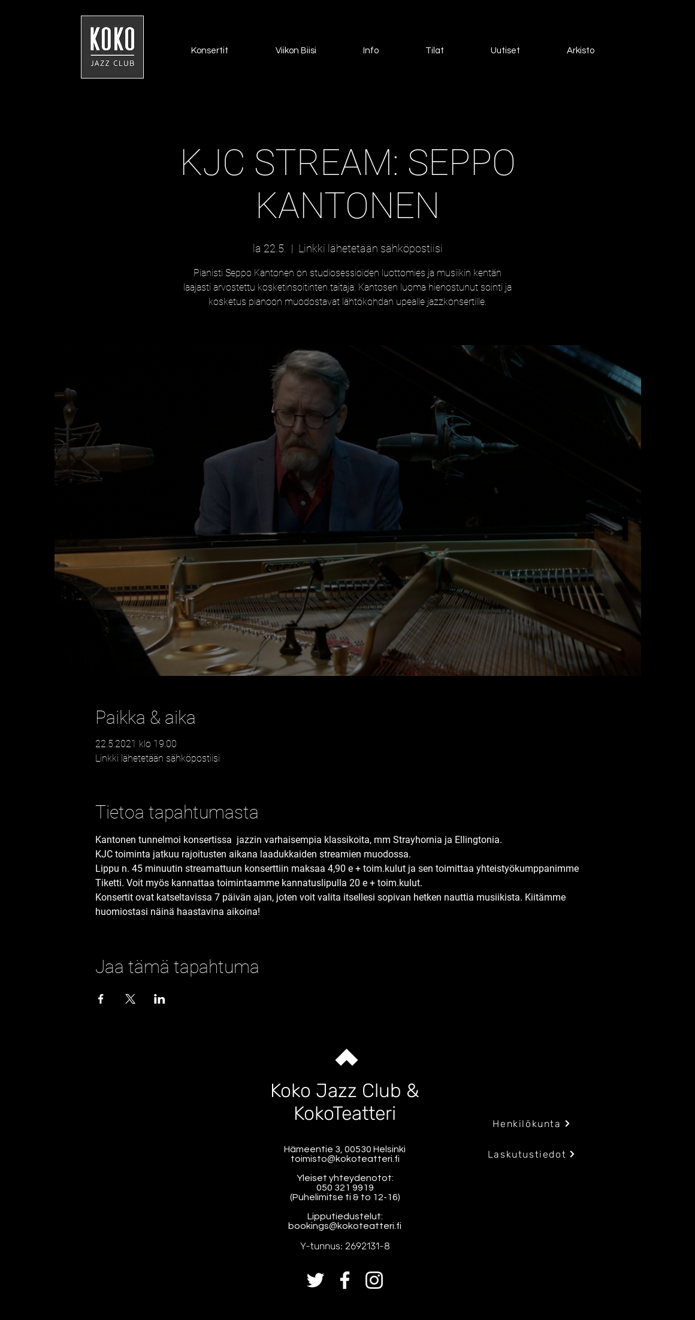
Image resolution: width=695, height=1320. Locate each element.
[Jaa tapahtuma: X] (130, 999)
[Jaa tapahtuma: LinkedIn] (159, 999)
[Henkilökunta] (532, 1123)
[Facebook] (344, 1280)
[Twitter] (315, 1280)
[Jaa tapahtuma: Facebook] (101, 999)
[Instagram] (374, 1280)
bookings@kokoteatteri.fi (344, 1226)
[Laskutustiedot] (532, 1154)
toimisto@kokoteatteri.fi (345, 1159)
